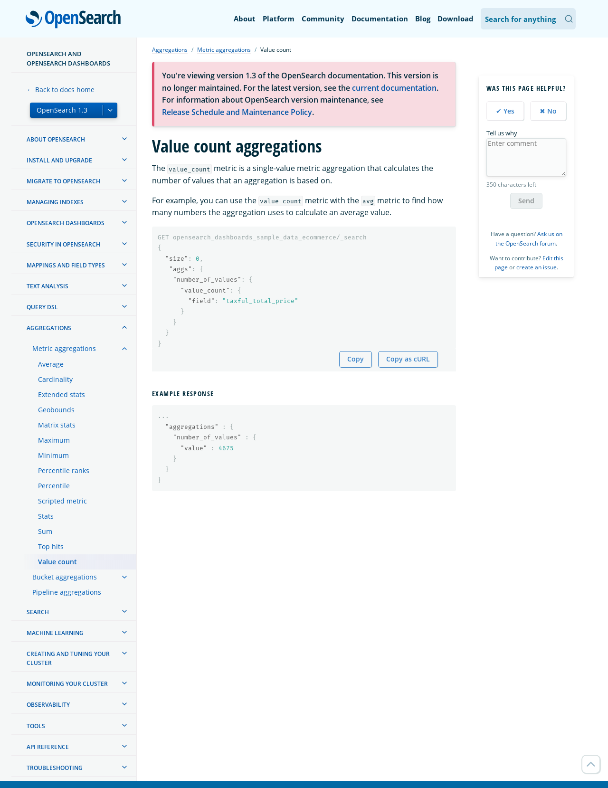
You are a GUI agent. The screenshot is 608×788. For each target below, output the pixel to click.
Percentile (54, 485)
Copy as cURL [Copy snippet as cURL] (408, 358)
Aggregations (170, 50)
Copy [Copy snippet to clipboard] (355, 358)
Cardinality (55, 379)
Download (455, 18)
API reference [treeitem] (48, 747)
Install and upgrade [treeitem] (59, 160)
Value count (57, 561)
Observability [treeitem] (48, 705)
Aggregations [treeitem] (49, 328)
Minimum (53, 455)
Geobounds (56, 409)
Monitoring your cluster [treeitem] (67, 684)
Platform (278, 18)
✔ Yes (505, 110)
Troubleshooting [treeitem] (55, 768)
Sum (45, 531)
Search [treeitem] (38, 612)
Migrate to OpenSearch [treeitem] (63, 181)
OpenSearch (76, 20)
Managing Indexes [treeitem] (55, 202)
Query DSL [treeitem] (42, 307)
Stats (46, 516)
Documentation (380, 18)
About (245, 18)
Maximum (54, 440)
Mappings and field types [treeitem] (66, 265)
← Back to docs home (61, 89)
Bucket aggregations (64, 576)
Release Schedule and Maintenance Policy (237, 112)
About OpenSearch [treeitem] (56, 139)
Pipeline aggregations (66, 592)
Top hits (51, 546)
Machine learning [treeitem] (55, 633)
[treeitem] (124, 138)
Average (51, 364)
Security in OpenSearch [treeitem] (63, 244)
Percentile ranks (63, 470)
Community (323, 18)
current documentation (394, 88)
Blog (422, 18)
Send (526, 200)
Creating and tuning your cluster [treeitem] (68, 658)
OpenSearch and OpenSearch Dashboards (68, 58)
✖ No (548, 110)
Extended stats (61, 394)
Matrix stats (57, 424)
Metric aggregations (64, 348)
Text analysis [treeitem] (47, 286)
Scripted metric (62, 500)
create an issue (536, 267)
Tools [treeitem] (36, 726)
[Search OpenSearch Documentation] (528, 18)
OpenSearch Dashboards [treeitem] (65, 223)
